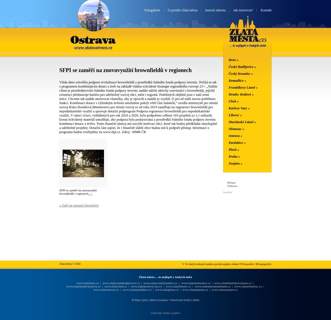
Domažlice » (237, 81)
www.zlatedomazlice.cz (195, 283)
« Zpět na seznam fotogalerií (79, 205)
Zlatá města (247, 38)
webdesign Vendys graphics (165, 312)
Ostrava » (235, 136)
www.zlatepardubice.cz (137, 289)
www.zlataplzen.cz (167, 289)
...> (90, 193)
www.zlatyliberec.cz (178, 286)
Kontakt (266, 10)
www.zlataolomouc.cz (248, 286)
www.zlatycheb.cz (115, 286)
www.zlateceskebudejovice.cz (121, 283)
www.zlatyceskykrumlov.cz (160, 283)
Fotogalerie (152, 10)
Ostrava (93, 39)
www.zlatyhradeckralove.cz (83, 286)
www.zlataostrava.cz (106, 289)
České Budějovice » (242, 67)
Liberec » (235, 115)
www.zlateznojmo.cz (225, 289)
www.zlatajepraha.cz (195, 289)
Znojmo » (235, 163)
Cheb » (234, 101)
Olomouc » (236, 129)
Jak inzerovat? (243, 10)
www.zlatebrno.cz (87, 283)
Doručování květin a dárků (184, 300)
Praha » (234, 156)
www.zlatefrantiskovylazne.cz (233, 283)
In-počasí (227, 192)
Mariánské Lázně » (242, 122)
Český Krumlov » (241, 74)
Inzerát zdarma (215, 10)
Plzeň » (234, 150)
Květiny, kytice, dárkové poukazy (150, 300)
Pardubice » (237, 143)
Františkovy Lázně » (243, 87)
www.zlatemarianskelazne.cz (213, 286)
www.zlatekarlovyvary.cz (146, 286)
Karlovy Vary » (239, 108)
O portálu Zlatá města (182, 10)
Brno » (234, 60)
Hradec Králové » (241, 94)
